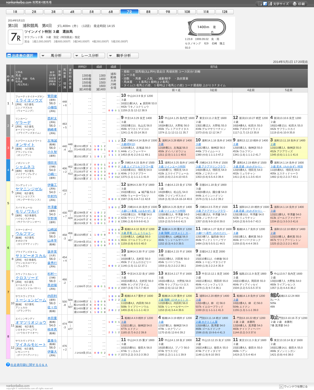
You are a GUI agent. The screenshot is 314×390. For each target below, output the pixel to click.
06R (110, 11)
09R (167, 11)
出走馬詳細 (21, 55)
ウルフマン (25, 233)
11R (206, 11)
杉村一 (52, 274)
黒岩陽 (52, 285)
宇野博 (52, 218)
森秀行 (52, 263)
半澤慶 (52, 207)
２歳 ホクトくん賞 (207, 321)
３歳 (161, 144)
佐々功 (52, 307)
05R (91, 11)
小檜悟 (52, 107)
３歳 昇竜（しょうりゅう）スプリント (144, 232)
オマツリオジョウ (30, 322)
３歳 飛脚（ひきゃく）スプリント (178, 232)
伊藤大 (52, 351)
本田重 (52, 318)
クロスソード (27, 278)
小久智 (52, 152)
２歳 (235, 144)
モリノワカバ (27, 211)
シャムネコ (25, 167)
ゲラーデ (23, 122)
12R (225, 11)
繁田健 (52, 96)
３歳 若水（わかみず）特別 (286, 166)
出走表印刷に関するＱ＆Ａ (29, 365)
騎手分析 (123, 55)
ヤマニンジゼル (28, 189)
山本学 (52, 240)
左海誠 (52, 140)
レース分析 (89, 55)
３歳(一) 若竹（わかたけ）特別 (214, 232)
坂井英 (52, 251)
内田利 (52, 296)
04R (72, 11)
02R (34, 11)
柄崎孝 (52, 129)
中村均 (52, 196)
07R (129, 11)
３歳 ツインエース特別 (171, 166)
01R (15, 11)
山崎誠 (52, 229)
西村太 (52, 118)
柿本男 (52, 329)
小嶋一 (52, 174)
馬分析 (55, 55)
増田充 (52, 163)
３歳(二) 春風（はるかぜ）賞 (138, 210)
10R (186, 11)
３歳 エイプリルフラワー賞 (137, 166)
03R (53, 11)
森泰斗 (52, 340)
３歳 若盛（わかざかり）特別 (250, 166)
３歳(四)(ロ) (128, 144)
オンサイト (25, 145)
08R (148, 11)
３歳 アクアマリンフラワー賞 (213, 166)
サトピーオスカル (30, 256)
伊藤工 (52, 185)
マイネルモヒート (30, 345)
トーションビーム (30, 300)
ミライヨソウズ (28, 100)
